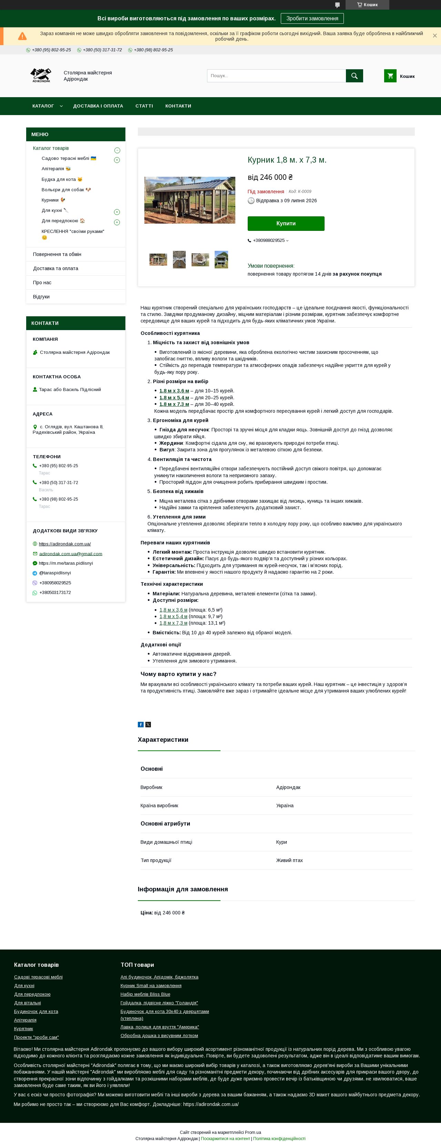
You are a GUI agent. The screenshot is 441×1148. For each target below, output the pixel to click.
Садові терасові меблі (38, 977)
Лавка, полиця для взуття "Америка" (160, 1026)
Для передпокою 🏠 (63, 220)
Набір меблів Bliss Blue (145, 994)
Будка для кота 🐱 (62, 179)
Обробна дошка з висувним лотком (159, 1035)
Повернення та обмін (57, 254)
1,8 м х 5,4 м (173, 616)
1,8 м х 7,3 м (173, 623)
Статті (144, 106)
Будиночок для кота (36, 1011)
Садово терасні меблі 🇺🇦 (69, 158)
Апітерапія (25, 1020)
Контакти (178, 106)
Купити (286, 223)
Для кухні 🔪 (55, 210)
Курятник (23, 1028)
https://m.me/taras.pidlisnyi (66, 563)
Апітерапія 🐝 (56, 168)
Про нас (42, 282)
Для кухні (24, 985)
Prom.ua (253, 1132)
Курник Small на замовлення (151, 985)
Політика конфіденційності (279, 1138)
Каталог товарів (51, 148)
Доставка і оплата (98, 106)
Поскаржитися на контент (225, 1138)
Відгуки (41, 296)
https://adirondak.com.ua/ (65, 543)
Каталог (43, 106)
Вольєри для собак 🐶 (66, 189)
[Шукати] (354, 75)
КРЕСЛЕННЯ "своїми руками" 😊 (73, 234)
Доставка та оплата (55, 268)
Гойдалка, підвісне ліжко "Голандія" (159, 1002)
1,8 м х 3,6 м (173, 610)
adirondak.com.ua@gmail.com (70, 553)
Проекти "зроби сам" (36, 1037)
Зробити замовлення (312, 18)
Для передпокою (32, 994)
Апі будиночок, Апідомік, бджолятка (159, 977)
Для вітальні (27, 1002)
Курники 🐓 (53, 200)
